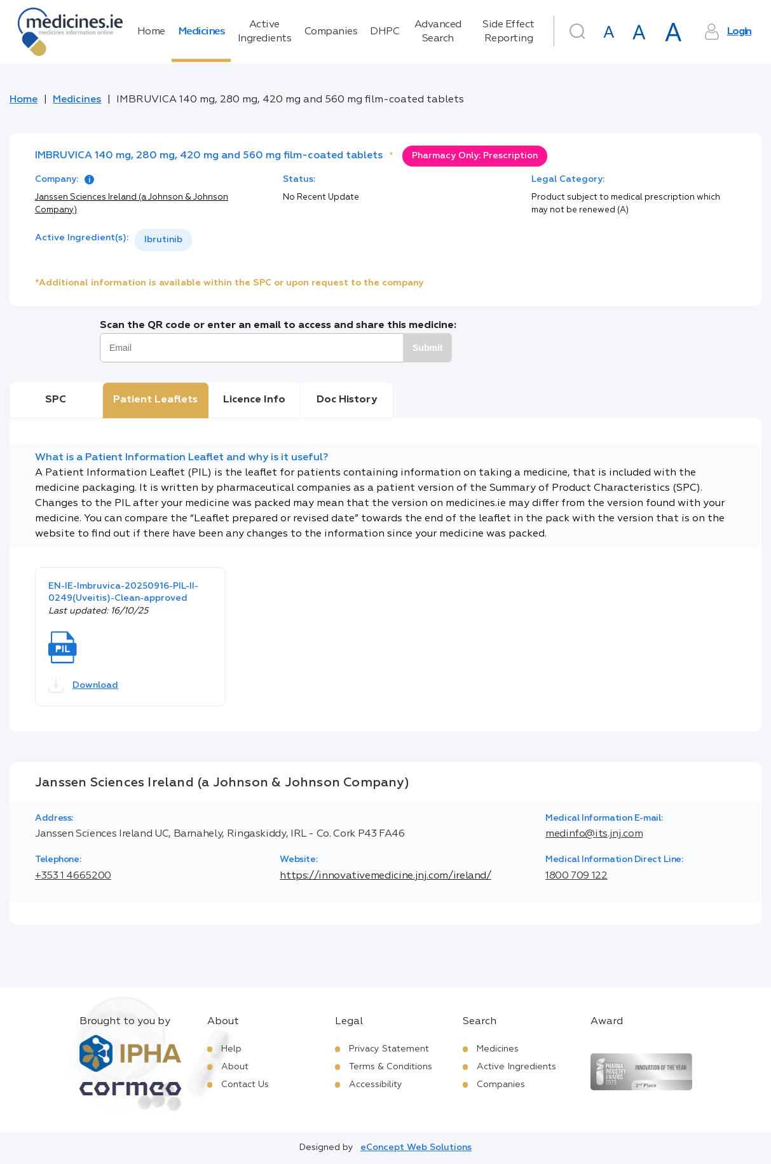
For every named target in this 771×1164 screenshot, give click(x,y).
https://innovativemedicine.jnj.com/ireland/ (385, 876)
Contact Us (245, 1084)
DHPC (384, 32)
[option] (163, 240)
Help (231, 1048)
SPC (55, 400)
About (235, 1066)
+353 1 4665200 (73, 876)
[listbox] (163, 240)
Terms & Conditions (390, 1066)
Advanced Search (437, 32)
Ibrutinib (163, 239)
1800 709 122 (576, 876)
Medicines (201, 32)
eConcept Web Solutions (416, 1147)
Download (83, 685)
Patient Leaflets (155, 400)
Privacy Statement (389, 1048)
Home (151, 32)
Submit (427, 348)
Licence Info (254, 400)
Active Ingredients (265, 32)
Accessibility (375, 1084)
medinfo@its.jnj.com (594, 834)
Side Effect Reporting (508, 32)
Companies (331, 32)
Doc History (347, 400)
